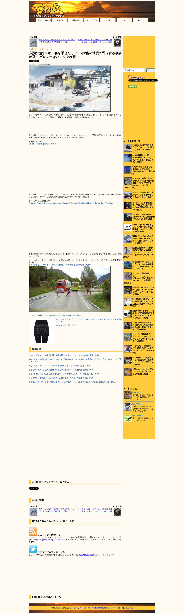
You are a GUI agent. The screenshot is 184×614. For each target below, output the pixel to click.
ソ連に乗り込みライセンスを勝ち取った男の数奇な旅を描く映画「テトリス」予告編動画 (142, 326)
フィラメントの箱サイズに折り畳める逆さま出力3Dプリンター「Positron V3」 (143, 349)
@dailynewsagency (86, 555)
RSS (118, 608)
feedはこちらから (140, 78)
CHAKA (135, 392)
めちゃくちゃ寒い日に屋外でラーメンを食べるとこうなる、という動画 (142, 194)
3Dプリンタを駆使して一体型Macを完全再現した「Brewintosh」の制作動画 (143, 170)
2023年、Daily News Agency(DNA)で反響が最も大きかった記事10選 (143, 216)
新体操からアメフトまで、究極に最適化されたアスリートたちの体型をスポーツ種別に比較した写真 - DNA (72, 382)
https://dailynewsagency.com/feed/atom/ (50, 539)
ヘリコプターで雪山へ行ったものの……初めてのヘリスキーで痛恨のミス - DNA (61, 378)
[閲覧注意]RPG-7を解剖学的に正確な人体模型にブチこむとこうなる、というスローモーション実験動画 (138, 252)
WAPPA (135, 404)
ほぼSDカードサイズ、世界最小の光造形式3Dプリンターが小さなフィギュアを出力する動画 (143, 314)
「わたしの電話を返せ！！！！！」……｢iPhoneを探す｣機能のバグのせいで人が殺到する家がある (138, 278)
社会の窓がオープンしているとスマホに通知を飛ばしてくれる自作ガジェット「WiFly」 (142, 265)
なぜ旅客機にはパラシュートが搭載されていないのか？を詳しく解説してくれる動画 (142, 158)
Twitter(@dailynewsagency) (103, 608)
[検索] (134, 70)
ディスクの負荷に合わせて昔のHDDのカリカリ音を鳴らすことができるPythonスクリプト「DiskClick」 (138, 183)
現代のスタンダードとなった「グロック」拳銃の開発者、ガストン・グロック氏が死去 (142, 228)
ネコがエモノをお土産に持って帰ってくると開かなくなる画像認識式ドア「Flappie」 (142, 206)
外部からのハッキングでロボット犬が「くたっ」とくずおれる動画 (142, 371)
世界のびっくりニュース (41, 49)
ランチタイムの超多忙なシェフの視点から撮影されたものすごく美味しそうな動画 (142, 361)
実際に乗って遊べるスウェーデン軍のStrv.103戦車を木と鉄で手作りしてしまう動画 (142, 239)
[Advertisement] (92, 29)
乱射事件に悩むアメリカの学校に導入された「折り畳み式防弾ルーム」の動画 (142, 302)
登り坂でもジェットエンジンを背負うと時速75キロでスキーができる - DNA (59, 366)
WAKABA (136, 416)
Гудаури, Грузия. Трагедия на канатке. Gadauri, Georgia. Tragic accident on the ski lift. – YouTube (71, 203)
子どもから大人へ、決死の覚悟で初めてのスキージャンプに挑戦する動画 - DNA (61, 370)
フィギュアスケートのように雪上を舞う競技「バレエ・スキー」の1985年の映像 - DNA (64, 355)
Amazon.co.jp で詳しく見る (66, 325)
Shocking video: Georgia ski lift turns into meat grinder (59, 315)
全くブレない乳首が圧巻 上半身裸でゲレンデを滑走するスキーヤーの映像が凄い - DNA (64, 374)
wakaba (47, 64)
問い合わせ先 (127, 608)
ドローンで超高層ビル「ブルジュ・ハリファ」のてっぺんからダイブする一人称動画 (142, 337)
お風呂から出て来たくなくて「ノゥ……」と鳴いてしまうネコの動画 (143, 147)
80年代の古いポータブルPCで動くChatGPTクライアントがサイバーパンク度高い (143, 290)
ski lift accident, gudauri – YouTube (44, 144)
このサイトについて (82, 608)
